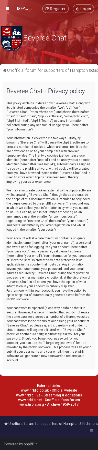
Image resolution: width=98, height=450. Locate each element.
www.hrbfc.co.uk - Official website (49, 390)
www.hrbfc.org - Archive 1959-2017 (49, 404)
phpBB (29, 444)
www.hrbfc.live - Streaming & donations (49, 395)
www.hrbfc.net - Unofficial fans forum (49, 400)
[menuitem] (22, 8)
